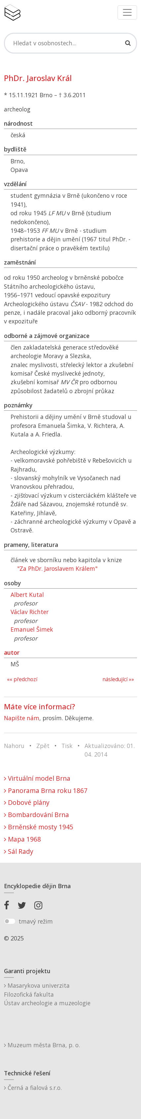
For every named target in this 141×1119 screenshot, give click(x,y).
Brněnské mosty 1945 (38, 826)
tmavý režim (35, 921)
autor (11, 652)
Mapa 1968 (22, 839)
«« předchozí (22, 679)
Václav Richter (30, 612)
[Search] (70, 43)
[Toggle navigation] (127, 12)
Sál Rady (18, 851)
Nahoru (14, 746)
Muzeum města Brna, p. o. (42, 1045)
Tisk (67, 746)
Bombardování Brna (36, 814)
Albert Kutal (27, 595)
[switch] (10, 921)
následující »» (118, 679)
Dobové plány (27, 802)
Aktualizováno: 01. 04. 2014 (110, 750)
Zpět (43, 746)
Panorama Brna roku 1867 (46, 790)
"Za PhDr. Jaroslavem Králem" (57, 568)
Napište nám (21, 718)
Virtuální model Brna (37, 778)
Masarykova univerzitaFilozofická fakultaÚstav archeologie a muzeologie (47, 994)
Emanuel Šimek (32, 629)
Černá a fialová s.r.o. (33, 1088)
